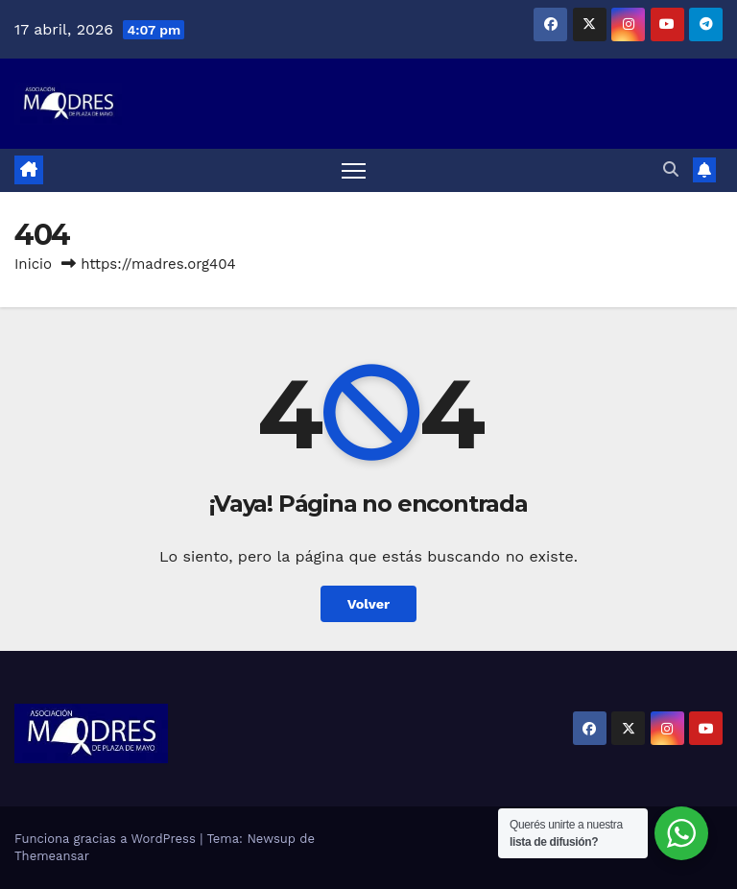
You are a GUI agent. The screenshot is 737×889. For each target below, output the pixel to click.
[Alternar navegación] (353, 170)
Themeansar (51, 856)
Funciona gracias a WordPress (107, 838)
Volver (369, 604)
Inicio (33, 264)
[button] (670, 169)
